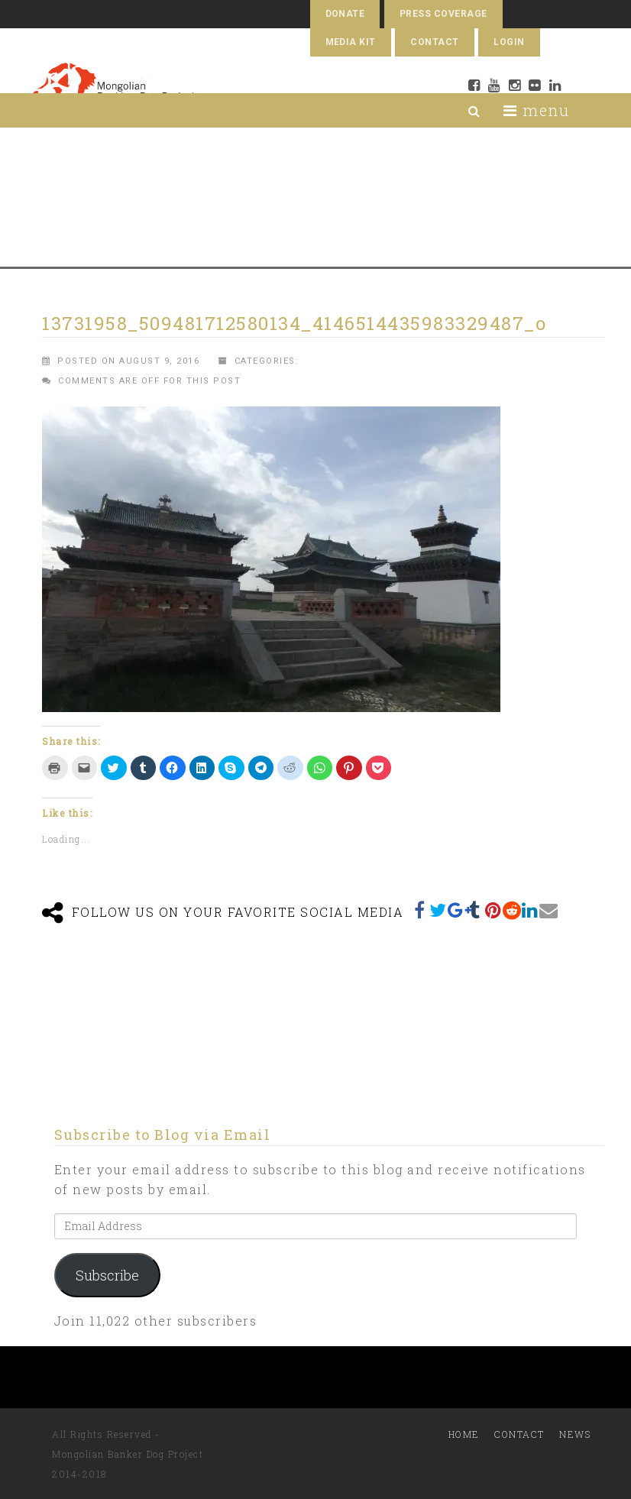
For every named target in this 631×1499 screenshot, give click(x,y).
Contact (434, 42)
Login (508, 42)
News (575, 1434)
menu (536, 110)
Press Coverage (443, 13)
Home (464, 1434)
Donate (345, 13)
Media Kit (350, 42)
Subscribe (107, 1275)
